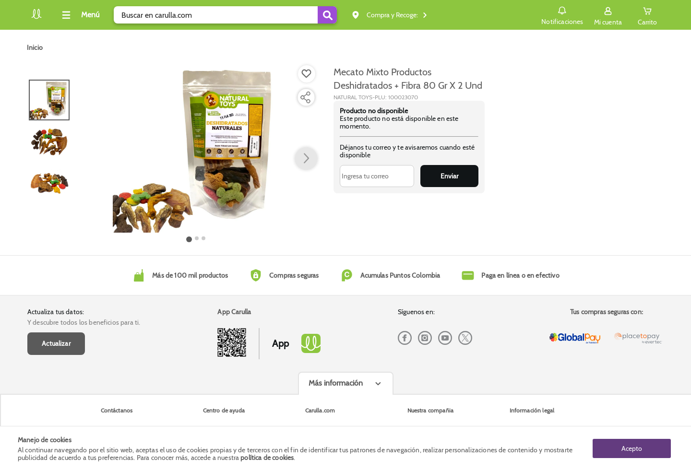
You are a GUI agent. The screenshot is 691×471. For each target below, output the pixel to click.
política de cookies (267, 457)
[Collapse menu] (79, 15)
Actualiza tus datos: (55, 312)
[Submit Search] (327, 15)
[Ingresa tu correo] (377, 176)
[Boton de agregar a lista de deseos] (306, 73)
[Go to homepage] (35, 47)
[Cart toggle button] (647, 14)
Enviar (449, 176)
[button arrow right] (306, 158)
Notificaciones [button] (562, 14)
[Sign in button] (608, 15)
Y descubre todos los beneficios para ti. (83, 322)
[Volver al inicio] (36, 17)
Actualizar (56, 343)
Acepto (631, 448)
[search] (225, 15)
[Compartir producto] (305, 97)
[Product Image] (196, 149)
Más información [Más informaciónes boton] (336, 383)
